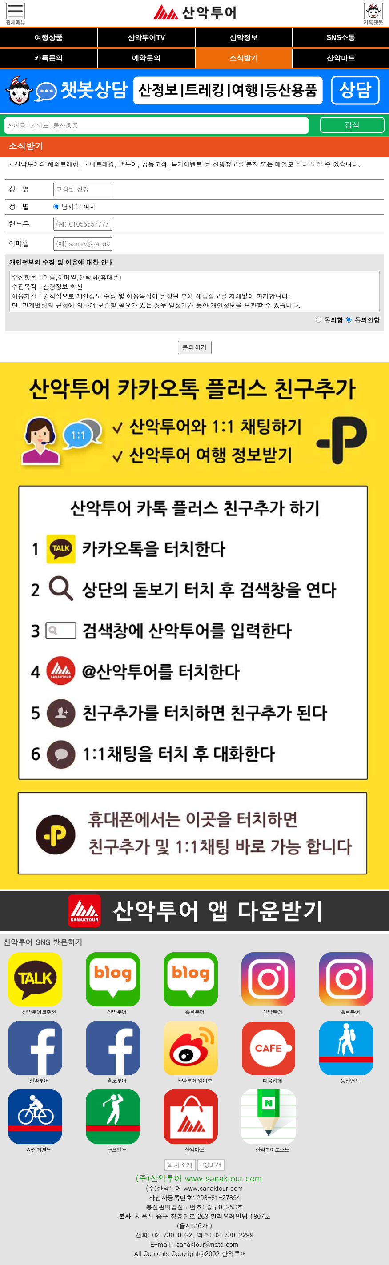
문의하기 (194, 347)
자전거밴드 (35, 1121)
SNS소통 (340, 37)
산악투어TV (146, 37)
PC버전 (210, 1165)
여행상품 (48, 37)
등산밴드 (346, 1052)
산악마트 (341, 58)
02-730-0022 (172, 1234)
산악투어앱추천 (35, 984)
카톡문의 (48, 58)
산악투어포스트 (268, 1121)
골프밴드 (113, 1121)
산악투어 (113, 984)
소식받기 (243, 58)
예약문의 (146, 58)
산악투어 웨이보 (191, 1052)
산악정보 (243, 37)
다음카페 (268, 1052)
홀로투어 (191, 984)
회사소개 (180, 1165)
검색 (352, 124)
